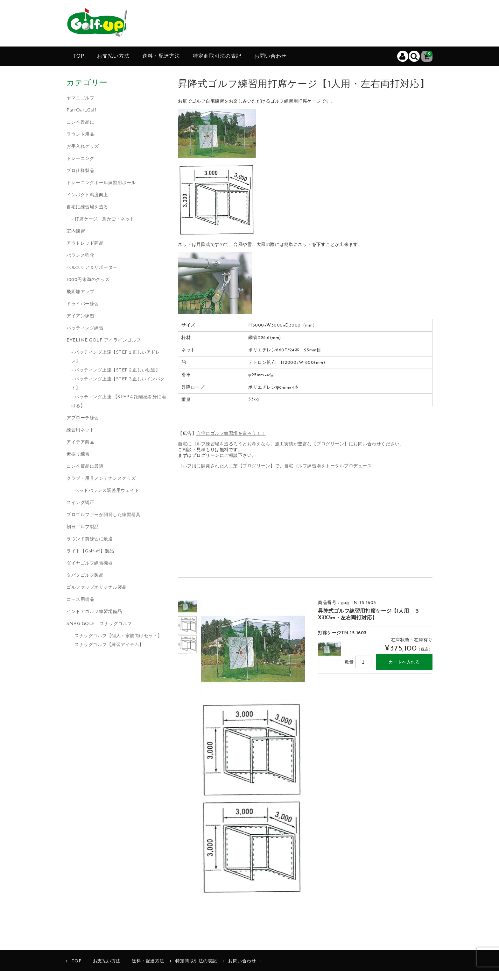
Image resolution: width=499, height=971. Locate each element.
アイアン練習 (80, 316)
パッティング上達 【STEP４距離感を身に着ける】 (118, 401)
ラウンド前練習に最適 (90, 539)
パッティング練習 (85, 328)
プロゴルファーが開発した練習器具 (103, 515)
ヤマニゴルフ (80, 98)
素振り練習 (78, 454)
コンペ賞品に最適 (85, 466)
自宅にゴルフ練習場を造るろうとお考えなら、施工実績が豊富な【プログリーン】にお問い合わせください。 (291, 444)
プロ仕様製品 (80, 171)
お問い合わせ (270, 56)
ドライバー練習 (83, 304)
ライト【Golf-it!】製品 (90, 551)
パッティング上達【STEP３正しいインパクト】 (118, 384)
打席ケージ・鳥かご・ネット (104, 219)
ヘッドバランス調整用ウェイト (106, 490)
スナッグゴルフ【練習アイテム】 (109, 645)
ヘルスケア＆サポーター (92, 267)
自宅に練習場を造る (87, 207)
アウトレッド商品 (85, 243)
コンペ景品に (80, 122)
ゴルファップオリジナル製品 (97, 587)
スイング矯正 (80, 502)
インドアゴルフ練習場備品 (94, 611)
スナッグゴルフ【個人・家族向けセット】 (118, 636)
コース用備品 (80, 599)
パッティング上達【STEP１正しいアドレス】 (115, 357)
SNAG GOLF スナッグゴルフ (99, 624)
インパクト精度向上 (87, 195)
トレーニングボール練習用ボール (101, 183)
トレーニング (80, 158)
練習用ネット (80, 430)
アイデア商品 (80, 442)
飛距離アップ (80, 292)
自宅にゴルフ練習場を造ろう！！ (231, 433)
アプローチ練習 (83, 418)
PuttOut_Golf (81, 110)
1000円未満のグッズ (88, 279)
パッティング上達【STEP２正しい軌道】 (117, 370)
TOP (78, 56)
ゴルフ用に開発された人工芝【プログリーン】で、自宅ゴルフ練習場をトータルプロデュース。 (277, 466)
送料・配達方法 (161, 56)
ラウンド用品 (80, 134)
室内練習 (76, 231)
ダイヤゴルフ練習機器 (90, 563)
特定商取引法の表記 (217, 56)
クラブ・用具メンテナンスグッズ (101, 478)
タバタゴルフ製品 (85, 575)
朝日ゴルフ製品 (83, 527)
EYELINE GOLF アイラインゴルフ (104, 340)
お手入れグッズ (83, 146)
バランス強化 (80, 255)
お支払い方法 (113, 56)
